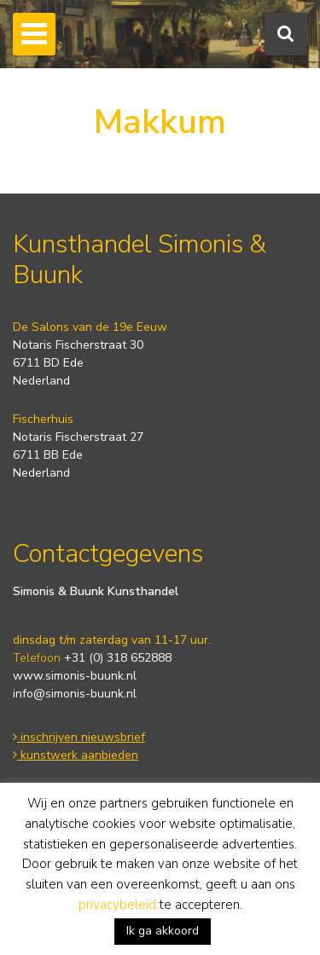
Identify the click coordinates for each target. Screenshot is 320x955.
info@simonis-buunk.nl (75, 694)
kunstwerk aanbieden (75, 755)
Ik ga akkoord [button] (162, 931)
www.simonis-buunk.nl (75, 676)
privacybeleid (117, 904)
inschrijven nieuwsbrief (79, 737)
